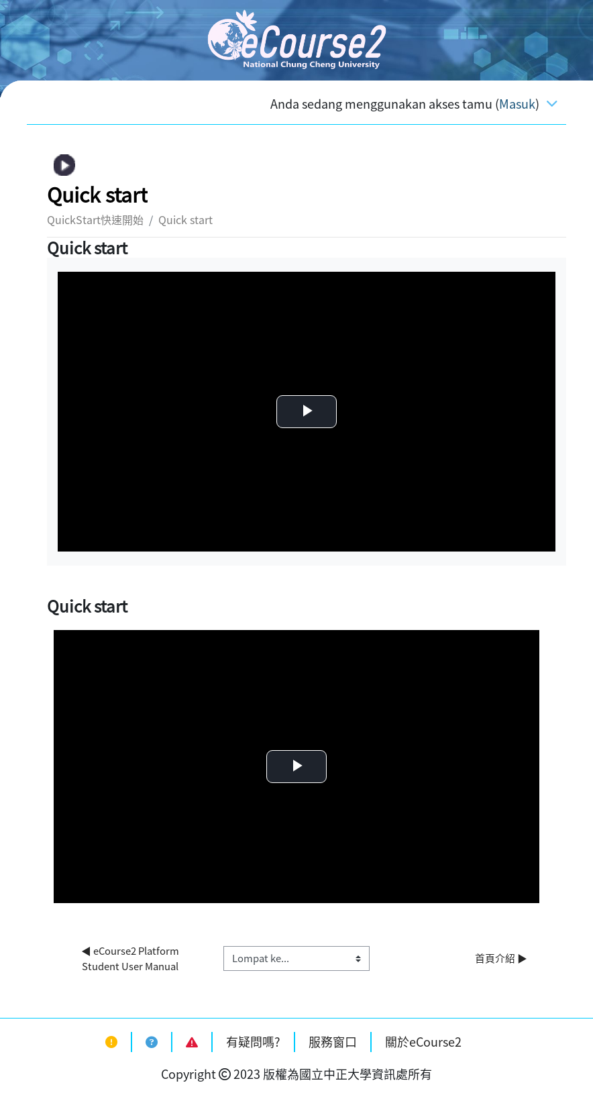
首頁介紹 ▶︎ (501, 958)
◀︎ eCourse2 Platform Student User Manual (131, 958)
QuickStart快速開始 (95, 219)
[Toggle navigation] (552, 102)
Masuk (517, 104)
